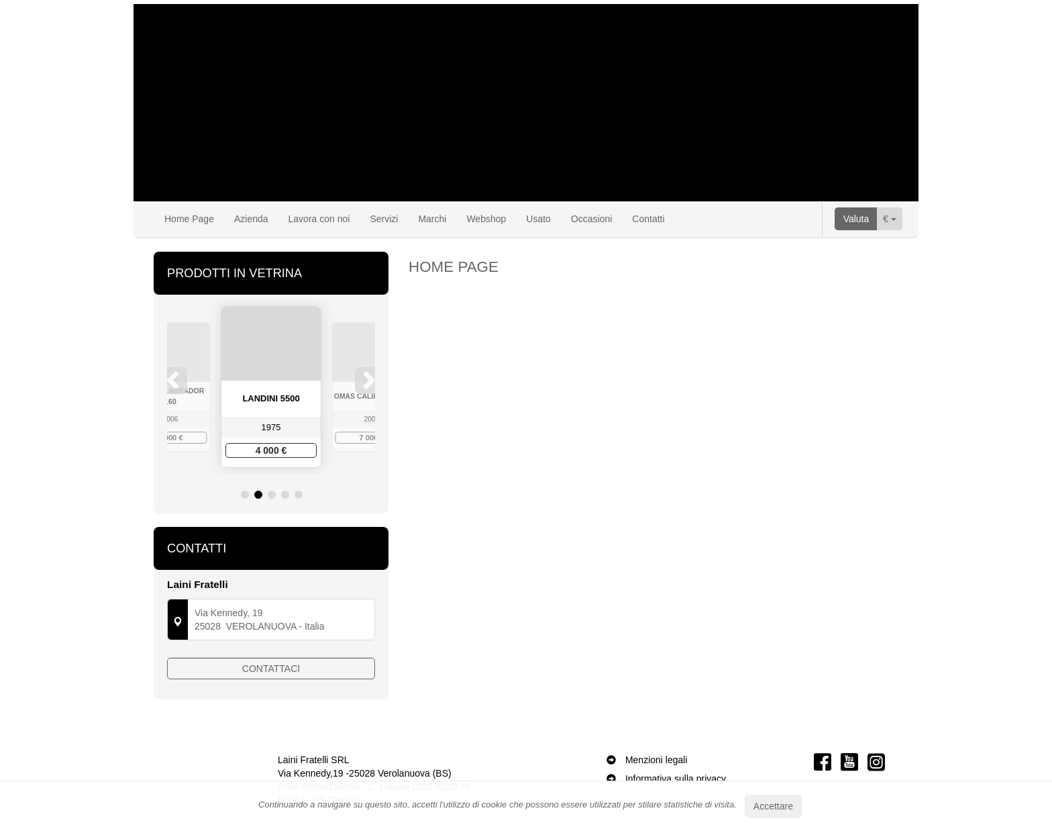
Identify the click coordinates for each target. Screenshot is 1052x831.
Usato (538, 218)
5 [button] (299, 495)
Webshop (486, 218)
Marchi (432, 218)
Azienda (251, 218)
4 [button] (285, 495)
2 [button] (258, 495)
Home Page (189, 218)
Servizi (384, 218)
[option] (271, 387)
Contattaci (271, 672)
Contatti (648, 218)
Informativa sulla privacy (675, 776)
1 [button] (245, 495)
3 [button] (272, 495)
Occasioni (591, 218)
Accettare (773, 806)
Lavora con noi (319, 218)
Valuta (856, 218)
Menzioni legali (656, 757)
